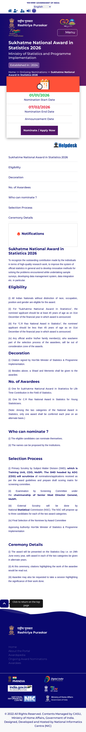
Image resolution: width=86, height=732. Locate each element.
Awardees (14, 663)
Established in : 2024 (24, 65)
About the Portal (19, 651)
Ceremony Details (20, 217)
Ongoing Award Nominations (27, 659)
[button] (4, 604)
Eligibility (14, 167)
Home (12, 647)
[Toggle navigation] (67, 32)
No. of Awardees (19, 187)
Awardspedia (16, 655)
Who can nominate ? (22, 197)
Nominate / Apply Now (39, 130)
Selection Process (20, 207)
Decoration (15, 177)
